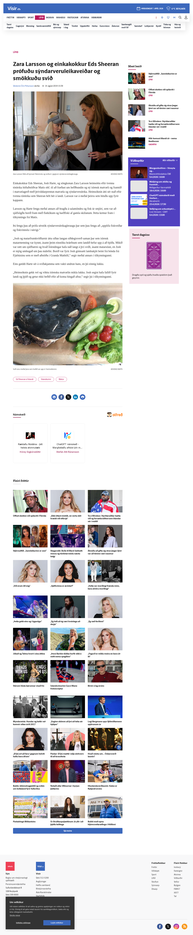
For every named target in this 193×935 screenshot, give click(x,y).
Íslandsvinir (46, 379)
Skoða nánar (15, 915)
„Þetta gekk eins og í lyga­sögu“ (27, 622)
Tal (175, 896)
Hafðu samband (43, 885)
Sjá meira (68, 831)
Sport (154, 875)
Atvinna (177, 875)
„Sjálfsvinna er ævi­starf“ (61, 586)
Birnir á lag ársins (96, 686)
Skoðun (155, 882)
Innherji (177, 867)
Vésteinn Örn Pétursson (23, 86)
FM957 (177, 889)
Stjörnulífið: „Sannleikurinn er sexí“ (30, 551)
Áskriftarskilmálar (43, 893)
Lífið (153, 878)
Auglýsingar (41, 882)
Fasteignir (178, 871)
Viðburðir (178, 878)
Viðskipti (155, 871)
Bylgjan (177, 885)
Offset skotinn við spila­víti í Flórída (29, 516)
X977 (176, 893)
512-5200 (44, 878)
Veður (176, 882)
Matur (61, 379)
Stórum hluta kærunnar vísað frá (28, 686)
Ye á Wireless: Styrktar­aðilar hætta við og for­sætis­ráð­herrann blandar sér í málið (104, 519)
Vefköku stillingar (23, 923)
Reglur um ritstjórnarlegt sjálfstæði (16, 879)
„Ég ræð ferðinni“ (96, 622)
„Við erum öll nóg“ (21, 586)
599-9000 (14, 895)
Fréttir (154, 867)
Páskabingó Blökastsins (24, 822)
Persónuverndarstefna (15, 884)
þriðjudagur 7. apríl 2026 (152, 8)
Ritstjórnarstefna (43, 889)
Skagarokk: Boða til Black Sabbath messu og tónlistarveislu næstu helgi (66, 554)
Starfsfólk (40, 896)
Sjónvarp (155, 885)
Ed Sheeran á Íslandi (24, 379)
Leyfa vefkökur (57, 923)
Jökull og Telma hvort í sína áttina (29, 654)
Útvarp (154, 889)
